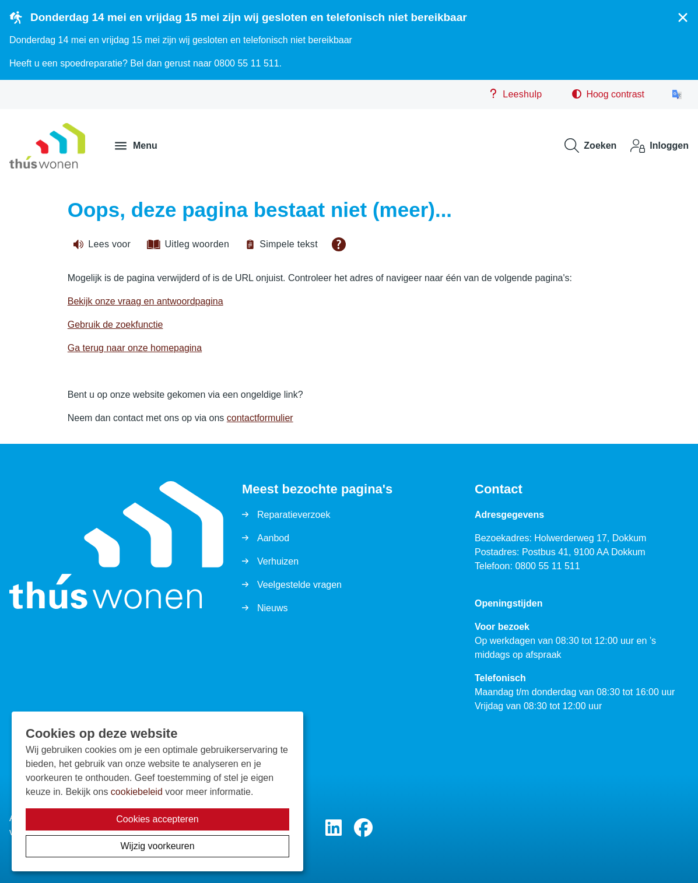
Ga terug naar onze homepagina (135, 348)
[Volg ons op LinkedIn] (333, 828)
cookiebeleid (137, 792)
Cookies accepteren (157, 819)
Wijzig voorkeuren (157, 846)
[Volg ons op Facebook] (363, 828)
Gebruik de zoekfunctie (115, 325)
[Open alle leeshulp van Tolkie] (339, 244)
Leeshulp (515, 94)
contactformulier (260, 418)
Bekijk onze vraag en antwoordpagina (145, 301)
